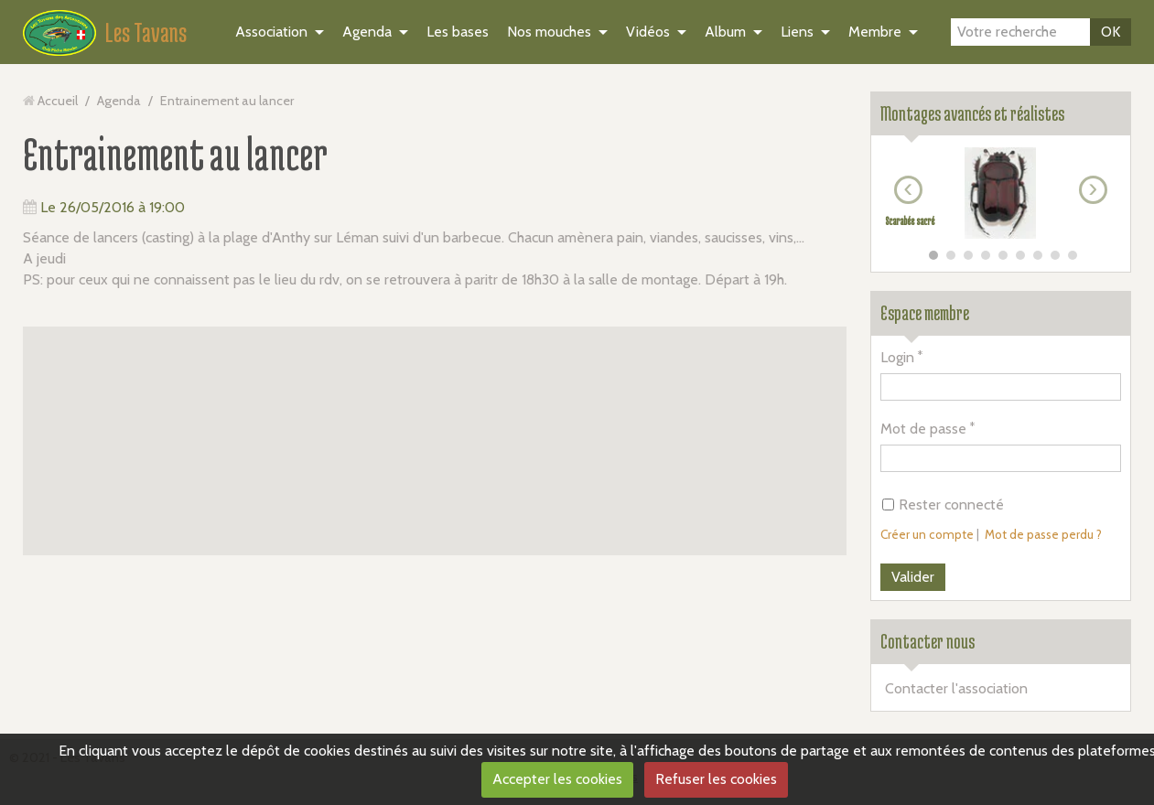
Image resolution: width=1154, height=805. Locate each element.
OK (1110, 31)
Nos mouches (549, 31)
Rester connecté (943, 504)
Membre (874, 31)
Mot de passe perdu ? (1043, 534)
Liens (797, 31)
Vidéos (648, 31)
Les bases (457, 31)
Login (897, 357)
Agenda (367, 31)
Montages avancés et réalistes (972, 113)
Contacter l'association (956, 688)
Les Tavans (146, 32)
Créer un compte (927, 534)
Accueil (58, 100)
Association (271, 31)
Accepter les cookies (557, 779)
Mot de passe (923, 428)
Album (725, 31)
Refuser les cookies (716, 779)
